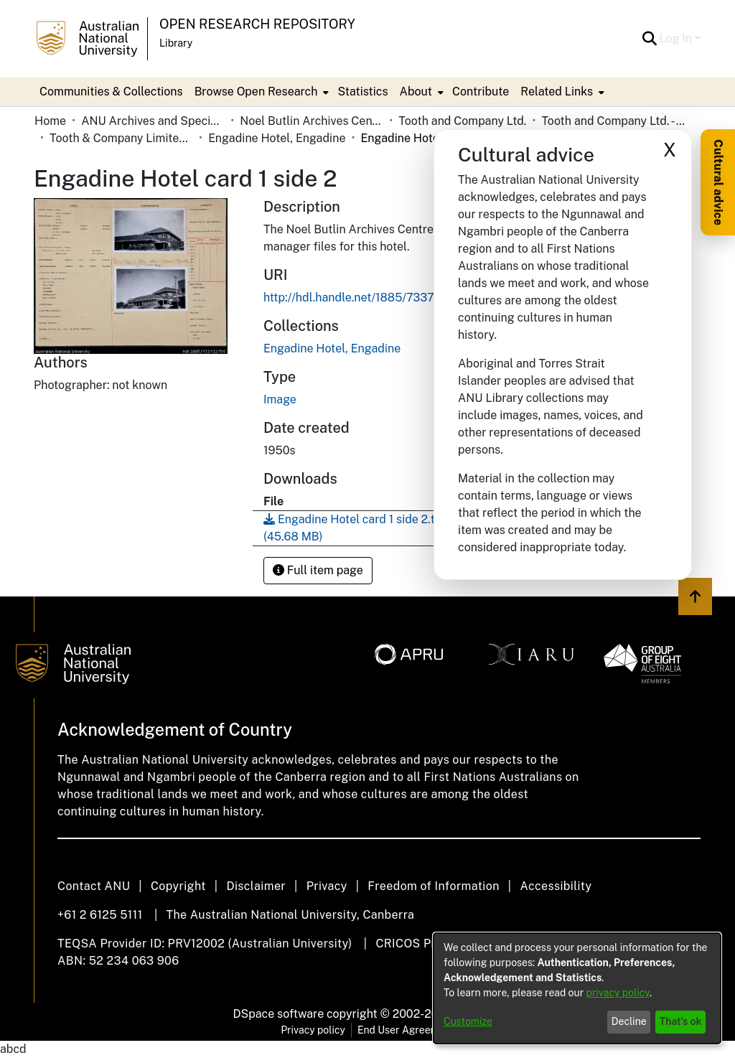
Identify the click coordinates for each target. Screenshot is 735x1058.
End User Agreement (405, 1030)
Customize (468, 1021)
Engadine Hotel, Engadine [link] (276, 138)
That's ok (681, 1021)
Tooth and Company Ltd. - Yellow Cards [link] (613, 121)
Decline (629, 1021)
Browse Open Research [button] (256, 91)
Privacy (326, 886)
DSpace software (278, 1014)
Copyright (178, 886)
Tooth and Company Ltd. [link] (462, 121)
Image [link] (279, 399)
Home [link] (50, 121)
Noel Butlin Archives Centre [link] (311, 121)
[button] (650, 38)
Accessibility (555, 886)
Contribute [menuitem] (480, 91)
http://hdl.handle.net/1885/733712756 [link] (365, 297)
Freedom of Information (433, 886)
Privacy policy (313, 1030)
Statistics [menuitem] (362, 91)
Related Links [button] (556, 91)
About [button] (416, 91)
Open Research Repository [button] (257, 24)
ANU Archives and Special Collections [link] (153, 121)
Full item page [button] (318, 570)
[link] (332, 348)
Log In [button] (677, 38)
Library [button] (175, 43)
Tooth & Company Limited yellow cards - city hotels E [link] (121, 138)
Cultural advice (718, 182)
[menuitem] (260, 92)
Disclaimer (256, 886)
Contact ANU (93, 886)
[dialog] (577, 988)
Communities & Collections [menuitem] (111, 91)
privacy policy (618, 992)
